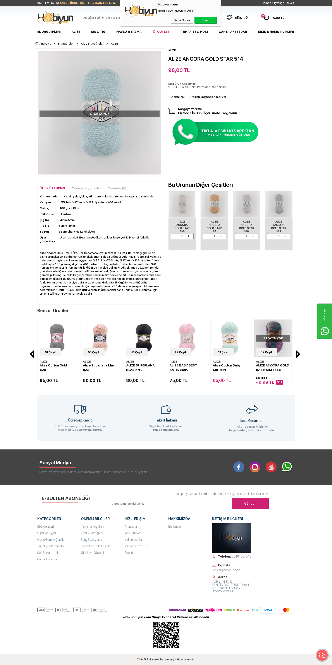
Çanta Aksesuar (233, 31)
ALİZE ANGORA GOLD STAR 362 (278, 226)
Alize (76, 31)
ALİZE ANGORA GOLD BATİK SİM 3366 (272, 367)
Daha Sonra (182, 20)
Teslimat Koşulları (92, 526)
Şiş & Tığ (98, 31)
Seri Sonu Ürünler (48, 552)
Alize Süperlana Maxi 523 (99, 367)
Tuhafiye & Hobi (194, 31)
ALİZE (44, 361)
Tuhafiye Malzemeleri (51, 546)
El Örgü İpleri (49, 31)
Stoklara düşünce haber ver (208, 96)
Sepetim (130, 552)
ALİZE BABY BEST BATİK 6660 (183, 367)
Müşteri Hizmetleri (136, 546)
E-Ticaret (153, 659)
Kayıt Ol (243, 17)
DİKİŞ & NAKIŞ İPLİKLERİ (276, 31)
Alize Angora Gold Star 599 (182, 226)
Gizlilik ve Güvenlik (93, 552)
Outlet (163, 31)
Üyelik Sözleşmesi (92, 533)
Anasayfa (131, 526)
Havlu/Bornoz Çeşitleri (51, 539)
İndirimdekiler (133, 539)
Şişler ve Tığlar (46, 533)
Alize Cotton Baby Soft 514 (227, 367)
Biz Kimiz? (174, 526)
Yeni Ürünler (133, 533)
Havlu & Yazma (129, 31)
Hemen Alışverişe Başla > (278, 3)
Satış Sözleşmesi (92, 539)
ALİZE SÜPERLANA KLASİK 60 (140, 367)
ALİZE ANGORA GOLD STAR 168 (246, 226)
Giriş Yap (228, 17)
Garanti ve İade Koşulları (96, 546)
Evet (205, 20)
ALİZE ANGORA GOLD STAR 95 (214, 226)
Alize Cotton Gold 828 (53, 367)
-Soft (142, 659)
